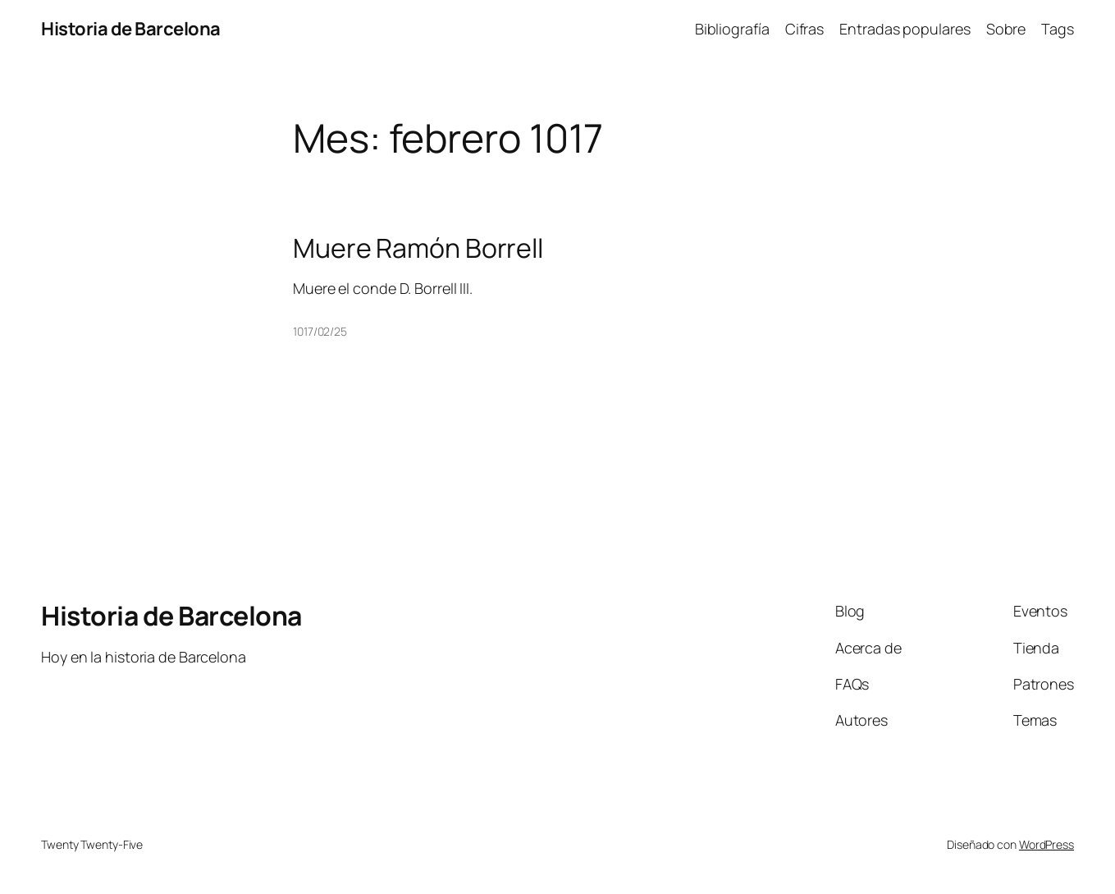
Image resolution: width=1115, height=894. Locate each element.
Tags (1057, 29)
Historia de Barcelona (131, 28)
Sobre (1006, 29)
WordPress (1046, 844)
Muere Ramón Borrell (418, 248)
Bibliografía (732, 29)
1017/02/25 (320, 331)
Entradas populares (904, 29)
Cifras (804, 29)
